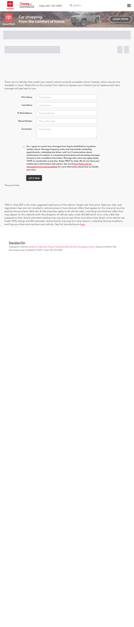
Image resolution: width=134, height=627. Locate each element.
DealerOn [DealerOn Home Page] (32, 246)
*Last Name (26, 105)
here (82, 224)
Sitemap (42, 246)
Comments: (26, 128)
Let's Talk (34, 178)
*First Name (26, 97)
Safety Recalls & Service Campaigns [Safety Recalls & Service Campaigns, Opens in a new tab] (71, 246)
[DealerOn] (17, 242)
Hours (92, 246)
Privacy (51, 246)
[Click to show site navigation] (129, 5)
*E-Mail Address (24, 112)
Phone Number (25, 120)
